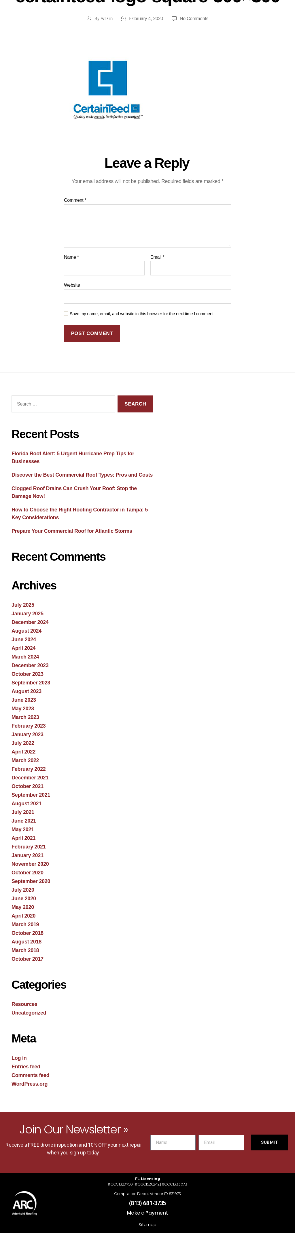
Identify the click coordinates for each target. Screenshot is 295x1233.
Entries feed (26, 1067)
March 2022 (25, 760)
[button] (214, 15)
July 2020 (23, 890)
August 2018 (26, 942)
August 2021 (26, 803)
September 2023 (31, 683)
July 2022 (23, 743)
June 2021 (24, 821)
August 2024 (26, 631)
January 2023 (28, 734)
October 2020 (28, 873)
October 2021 (28, 786)
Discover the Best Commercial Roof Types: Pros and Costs (82, 475)
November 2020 (30, 864)
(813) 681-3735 (147, 1203)
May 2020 (23, 907)
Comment (75, 200)
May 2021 (23, 829)
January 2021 (28, 855)
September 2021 (31, 795)
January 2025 (28, 613)
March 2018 (25, 950)
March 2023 (25, 717)
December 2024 (30, 622)
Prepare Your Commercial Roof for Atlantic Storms (72, 531)
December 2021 (30, 778)
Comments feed (31, 1075)
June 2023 (24, 700)
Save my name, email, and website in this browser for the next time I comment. (142, 313)
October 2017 (28, 959)
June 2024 (24, 639)
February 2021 (29, 847)
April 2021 (23, 838)
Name (71, 257)
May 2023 (23, 708)
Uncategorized (29, 1013)
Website (72, 285)
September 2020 (31, 881)
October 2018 (28, 933)
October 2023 (28, 674)
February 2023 (29, 726)
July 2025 (23, 605)
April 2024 (23, 648)
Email (157, 257)
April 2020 (23, 916)
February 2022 (29, 769)
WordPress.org (30, 1084)
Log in (19, 1058)
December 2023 (30, 665)
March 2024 (25, 657)
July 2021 (23, 812)
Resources (24, 1004)
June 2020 (24, 898)
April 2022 (23, 752)
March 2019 (25, 924)
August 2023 (26, 691)
